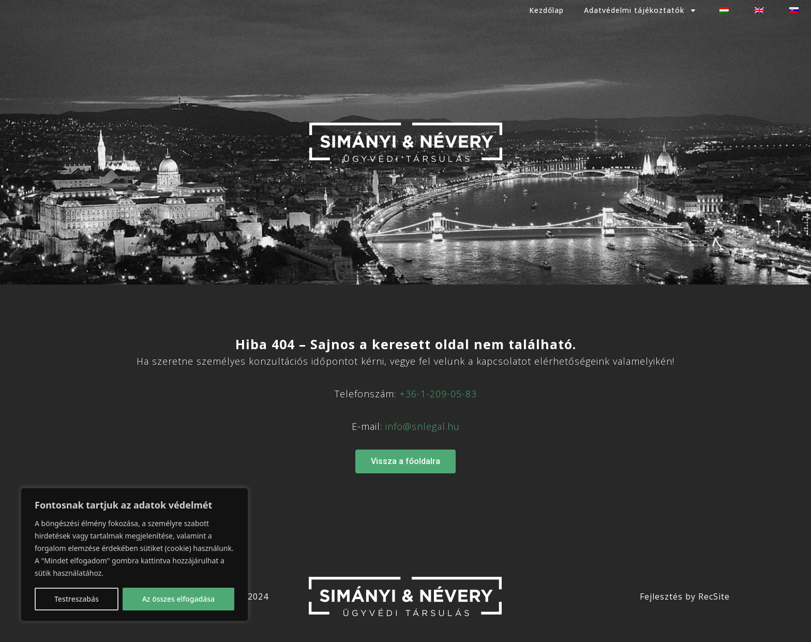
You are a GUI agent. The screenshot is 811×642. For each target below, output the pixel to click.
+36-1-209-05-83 (438, 393)
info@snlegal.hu (422, 426)
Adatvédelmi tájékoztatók (638, 10)
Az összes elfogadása (178, 599)
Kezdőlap (543, 10)
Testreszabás (76, 599)
